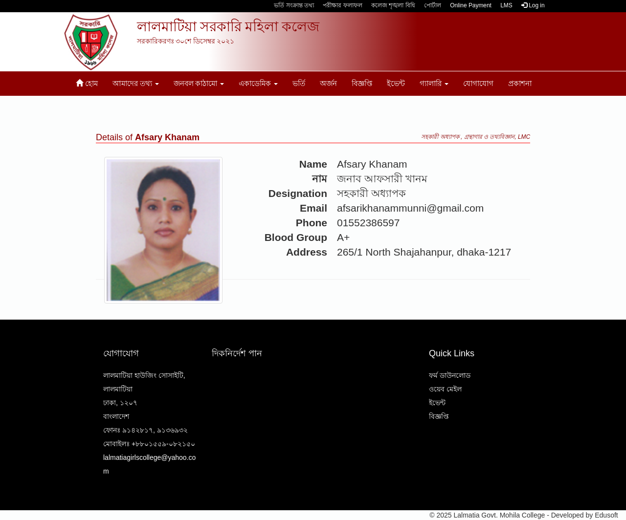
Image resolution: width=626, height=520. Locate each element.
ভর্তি (298, 83)
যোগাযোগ (478, 83)
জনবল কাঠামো (199, 83)
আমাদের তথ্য (135, 83)
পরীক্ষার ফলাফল (342, 5)
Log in (533, 5)
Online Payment (471, 5)
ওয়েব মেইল (445, 389)
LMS (506, 5)
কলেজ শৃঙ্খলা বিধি (393, 5)
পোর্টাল (432, 5)
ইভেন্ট (396, 83)
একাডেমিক (258, 83)
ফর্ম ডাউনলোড (449, 375)
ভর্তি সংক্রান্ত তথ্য (294, 5)
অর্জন (328, 83)
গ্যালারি (434, 83)
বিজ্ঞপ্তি (362, 83)
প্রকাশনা (520, 83)
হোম (87, 83)
